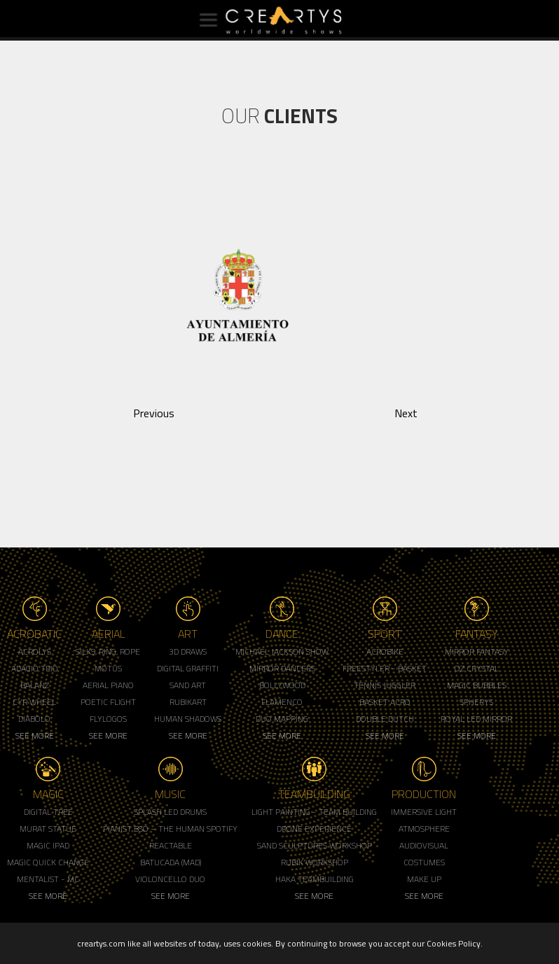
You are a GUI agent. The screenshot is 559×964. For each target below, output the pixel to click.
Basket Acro (384, 701)
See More (34, 735)
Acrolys (34, 651)
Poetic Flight (108, 701)
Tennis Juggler (384, 685)
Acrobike (384, 651)
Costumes (424, 862)
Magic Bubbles (476, 685)
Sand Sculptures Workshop (314, 845)
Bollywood (282, 685)
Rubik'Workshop (314, 862)
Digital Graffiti (188, 668)
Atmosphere (424, 828)
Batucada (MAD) (170, 862)
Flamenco (282, 701)
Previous (153, 413)
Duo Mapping (282, 718)
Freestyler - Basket (385, 668)
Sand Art (188, 685)
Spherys (476, 701)
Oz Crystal (477, 668)
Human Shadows (187, 718)
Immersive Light (424, 811)
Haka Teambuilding (314, 879)
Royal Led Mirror (476, 718)
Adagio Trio (34, 668)
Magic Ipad (48, 845)
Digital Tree (48, 811)
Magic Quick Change (48, 862)
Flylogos (108, 718)
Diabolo (34, 718)
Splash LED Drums (170, 811)
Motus (108, 668)
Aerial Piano (108, 685)
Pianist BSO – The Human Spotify (170, 828)
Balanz (34, 685)
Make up (424, 879)
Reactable (170, 845)
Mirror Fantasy (477, 651)
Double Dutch (385, 718)
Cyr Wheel (34, 701)
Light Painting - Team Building (314, 811)
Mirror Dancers (282, 668)
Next (405, 413)
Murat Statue (48, 828)
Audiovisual (423, 845)
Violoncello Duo (170, 879)
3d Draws (188, 651)
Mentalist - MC (48, 879)
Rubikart (188, 701)
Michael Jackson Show (282, 651)
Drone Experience (314, 828)
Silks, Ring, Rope (108, 651)
